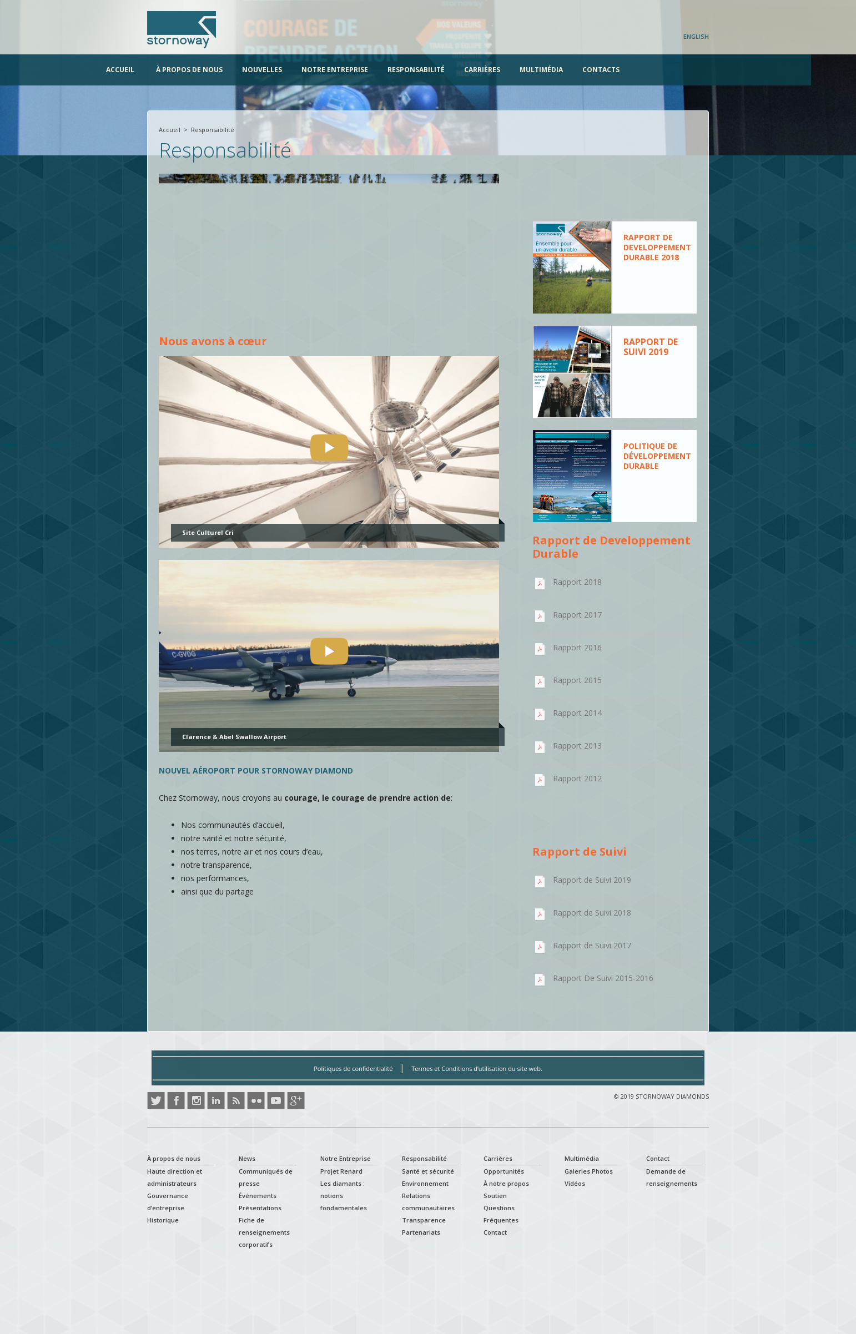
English (696, 36)
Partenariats (421, 1232)
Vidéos (575, 1183)
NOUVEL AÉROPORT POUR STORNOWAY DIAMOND (256, 770)
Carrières (523, 69)
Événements (257, 1195)
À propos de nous (230, 69)
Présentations (260, 1208)
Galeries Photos (589, 1171)
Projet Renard (341, 1171)
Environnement (425, 1183)
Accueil (161, 69)
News (247, 1158)
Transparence (424, 1220)
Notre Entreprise (376, 69)
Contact (495, 1232)
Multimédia (582, 69)
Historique (163, 1220)
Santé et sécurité (428, 1171)
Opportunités (504, 1171)
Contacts (642, 69)
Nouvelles (303, 69)
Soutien (495, 1195)
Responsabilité (457, 69)
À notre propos (506, 1183)
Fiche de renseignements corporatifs (264, 1232)
